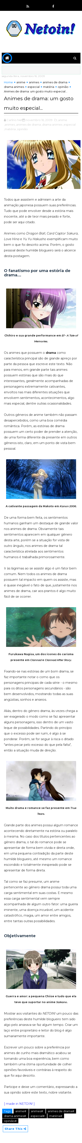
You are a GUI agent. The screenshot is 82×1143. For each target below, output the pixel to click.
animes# (37, 1111)
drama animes (14, 87)
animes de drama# (61, 1111)
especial (34, 87)
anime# (21, 1111)
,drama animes (52, 124)
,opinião (22, 129)
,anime (62, 120)
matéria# (55, 1116)
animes (34, 82)
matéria (48, 87)
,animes (9, 124)
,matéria (10, 129)
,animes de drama (28, 124)
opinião (63, 87)
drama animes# (15, 1116)
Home (8, 82)
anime (20, 82)
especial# (38, 1116)
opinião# (10, 1121)
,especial (69, 124)
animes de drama (55, 82)
